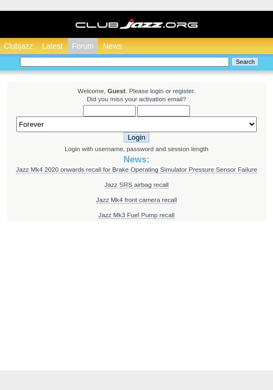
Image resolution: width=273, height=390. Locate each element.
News (112, 46)
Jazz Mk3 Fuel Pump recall (136, 214)
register (183, 90)
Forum (82, 46)
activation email (161, 98)
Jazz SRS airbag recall (136, 184)
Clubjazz (18, 46)
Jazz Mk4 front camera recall (136, 199)
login (157, 90)
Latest (52, 46)
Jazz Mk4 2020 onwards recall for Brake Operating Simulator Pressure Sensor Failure (136, 169)
